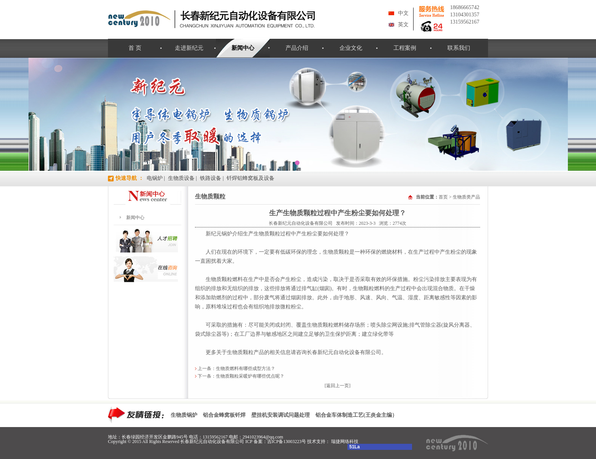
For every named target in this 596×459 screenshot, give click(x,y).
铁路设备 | (212, 178)
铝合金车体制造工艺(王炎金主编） (356, 415)
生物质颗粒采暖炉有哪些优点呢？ (250, 376)
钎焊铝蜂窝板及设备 (250, 178)
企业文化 (350, 48)
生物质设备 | (182, 178)
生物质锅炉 (184, 415)
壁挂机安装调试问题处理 (280, 415)
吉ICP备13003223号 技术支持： (299, 441)
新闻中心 (242, 48)
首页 (443, 197)
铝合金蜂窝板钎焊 (224, 415)
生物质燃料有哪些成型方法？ (245, 368)
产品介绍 (296, 48)
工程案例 (404, 48)
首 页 (134, 48)
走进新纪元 (189, 48)
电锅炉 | (156, 178)
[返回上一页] (337, 385)
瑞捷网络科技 (344, 441)
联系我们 (458, 48)
